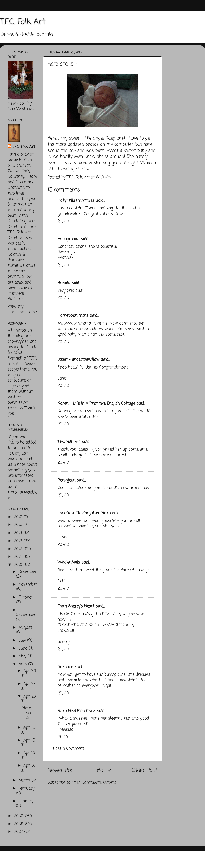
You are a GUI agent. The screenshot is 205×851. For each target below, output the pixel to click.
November (28, 584)
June (23, 648)
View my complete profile (22, 309)
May (23, 656)
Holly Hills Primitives (76, 201)
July (23, 640)
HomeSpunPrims (73, 316)
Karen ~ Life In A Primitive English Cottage (96, 403)
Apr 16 (29, 727)
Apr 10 (29, 753)
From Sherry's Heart (76, 606)
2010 (19, 565)
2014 (18, 533)
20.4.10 (63, 221)
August (25, 627)
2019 (19, 517)
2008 (19, 824)
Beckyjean (66, 480)
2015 (19, 525)
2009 (19, 816)
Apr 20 (29, 696)
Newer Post (61, 770)
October (26, 597)
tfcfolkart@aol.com (22, 495)
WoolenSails (69, 562)
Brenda (64, 283)
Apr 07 (29, 766)
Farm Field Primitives (76, 711)
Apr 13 (29, 740)
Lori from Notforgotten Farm (84, 513)
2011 (18, 557)
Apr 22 (29, 684)
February (26, 788)
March (25, 780)
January (26, 801)
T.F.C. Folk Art (22, 22)
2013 (19, 541)
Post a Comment (68, 749)
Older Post (145, 770)
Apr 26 (29, 671)
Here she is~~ (27, 713)
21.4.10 (63, 737)
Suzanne (65, 667)
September (26, 615)
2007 (19, 832)
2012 (18, 549)
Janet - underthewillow (78, 359)
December (28, 572)
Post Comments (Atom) (94, 782)
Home (104, 770)
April (23, 664)
